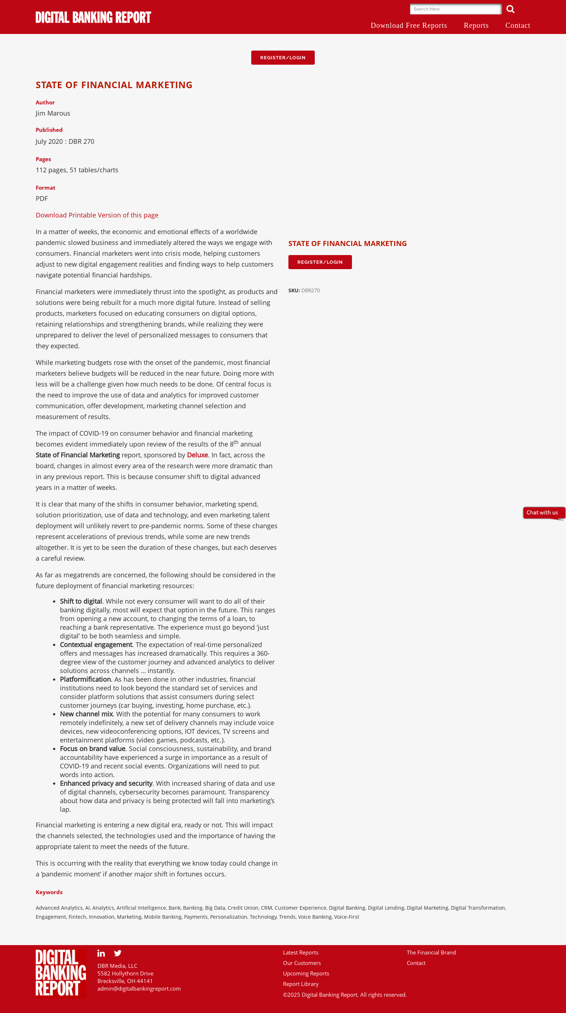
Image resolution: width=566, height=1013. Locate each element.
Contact (416, 962)
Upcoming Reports (306, 973)
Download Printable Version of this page (97, 215)
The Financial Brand (431, 952)
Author (45, 102)
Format (46, 187)
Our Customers (302, 962)
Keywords (49, 892)
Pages (43, 159)
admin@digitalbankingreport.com (139, 988)
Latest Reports (300, 952)
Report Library (301, 983)
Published (49, 129)
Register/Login (283, 57)
